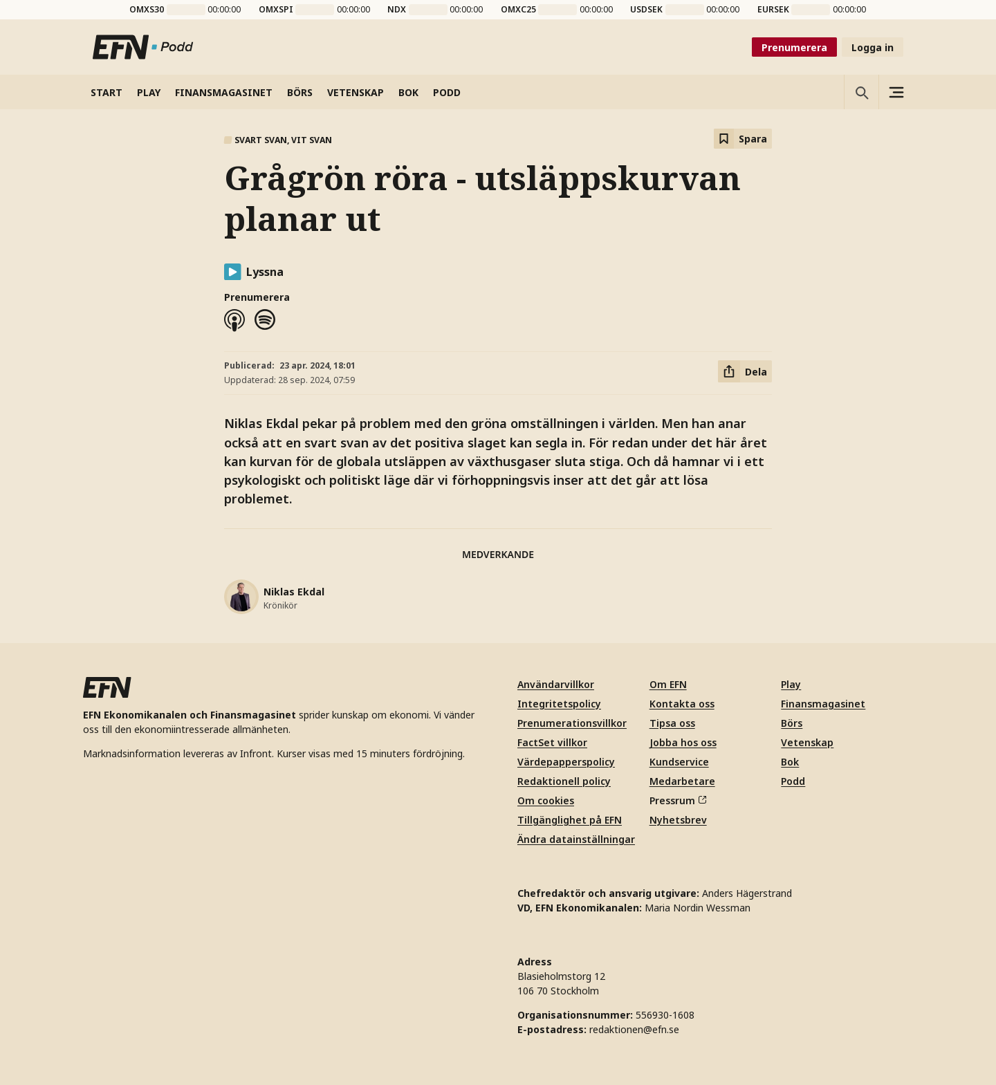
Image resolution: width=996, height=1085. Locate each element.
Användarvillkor (555, 684)
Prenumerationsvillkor (572, 723)
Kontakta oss (681, 703)
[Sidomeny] (895, 92)
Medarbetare (682, 781)
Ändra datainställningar (576, 839)
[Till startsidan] (143, 47)
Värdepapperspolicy (566, 761)
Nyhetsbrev (678, 819)
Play (791, 684)
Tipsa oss (672, 723)
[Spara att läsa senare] (743, 139)
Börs (791, 723)
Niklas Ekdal (294, 591)
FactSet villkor (552, 742)
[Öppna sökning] (861, 92)
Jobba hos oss (683, 742)
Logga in (872, 47)
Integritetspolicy (559, 703)
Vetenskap (807, 742)
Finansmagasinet (823, 703)
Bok (790, 761)
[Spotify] (265, 320)
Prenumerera (794, 47)
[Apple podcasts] (234, 320)
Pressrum (677, 800)
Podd (793, 781)
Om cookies (545, 800)
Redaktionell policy (564, 781)
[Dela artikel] (745, 371)
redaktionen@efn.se (634, 1029)
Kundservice (679, 761)
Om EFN (668, 684)
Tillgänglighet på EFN (569, 819)
